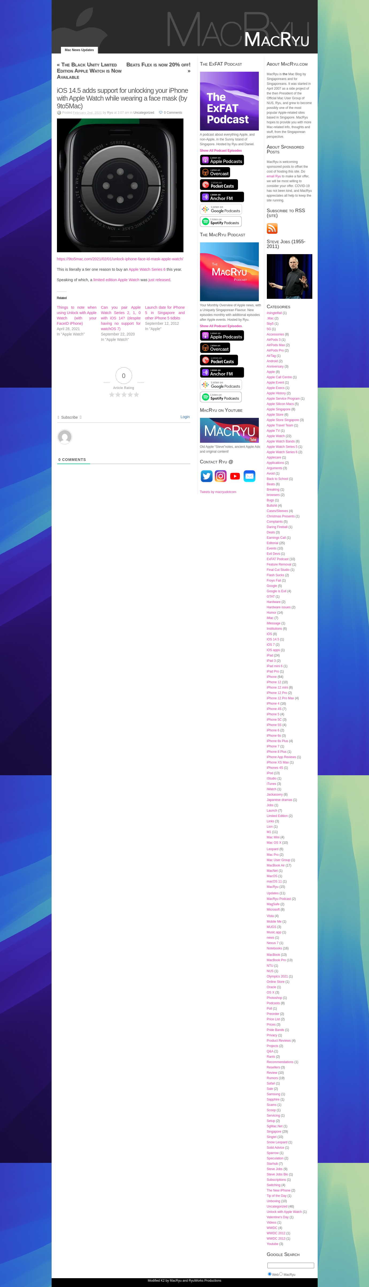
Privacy (272, 1035)
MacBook (273, 955)
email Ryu (274, 176)
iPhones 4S (275, 768)
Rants (271, 1057)
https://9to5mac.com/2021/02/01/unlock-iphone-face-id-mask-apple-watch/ (120, 259)
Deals (271, 532)
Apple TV (273, 431)
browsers (273, 495)
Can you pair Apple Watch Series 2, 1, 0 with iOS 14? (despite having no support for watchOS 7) (121, 318)
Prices (271, 1024)
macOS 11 (274, 881)
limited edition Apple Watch (116, 280)
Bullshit (272, 505)
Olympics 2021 (277, 976)
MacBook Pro (276, 960)
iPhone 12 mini (277, 687)
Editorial (272, 543)
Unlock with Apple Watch (284, 1212)
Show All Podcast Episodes (221, 150)
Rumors (272, 1078)
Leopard (273, 849)
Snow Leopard (277, 1142)
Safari (271, 1083)
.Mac (270, 318)
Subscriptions (276, 1180)
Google (272, 586)
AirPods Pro (275, 350)
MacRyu (273, 887)
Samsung (273, 1094)
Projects (272, 1046)
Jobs (270, 805)
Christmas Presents (281, 516)
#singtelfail (274, 313)
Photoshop (274, 998)
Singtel (272, 1137)
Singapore (274, 1131)
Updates (273, 893)
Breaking (273, 489)
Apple (271, 372)
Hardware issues (279, 607)
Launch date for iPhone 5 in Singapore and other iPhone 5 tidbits (165, 312)
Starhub (272, 1164)
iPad (270, 655)
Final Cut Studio (278, 570)
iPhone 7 (273, 746)
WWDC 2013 (276, 1238)
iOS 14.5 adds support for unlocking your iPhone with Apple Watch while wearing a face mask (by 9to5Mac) (122, 98)
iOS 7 (271, 645)
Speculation (275, 1158)
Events (272, 548)
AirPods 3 (274, 340)
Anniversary (275, 366)
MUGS (271, 927)
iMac (270, 618)
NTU (270, 966)
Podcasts (273, 1003)
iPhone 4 (273, 703)
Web (275, 1275)
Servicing (273, 1115)
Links (270, 821)
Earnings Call (276, 538)
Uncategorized (143, 112)
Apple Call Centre (279, 377)
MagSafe (273, 904)
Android (272, 361)
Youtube (273, 1244)
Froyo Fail (274, 580)
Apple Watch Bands (281, 441)
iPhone (272, 677)
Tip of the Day (277, 1196)
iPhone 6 (273, 730)
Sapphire (273, 1099)
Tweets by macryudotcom (218, 492)
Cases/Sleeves (277, 511)
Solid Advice (275, 1147)
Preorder (273, 1014)
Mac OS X (274, 843)
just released (159, 280)
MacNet (272, 871)
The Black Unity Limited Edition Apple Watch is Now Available (89, 71)
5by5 (270, 324)
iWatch (271, 789)
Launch (272, 810)
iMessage (273, 623)
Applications (275, 463)
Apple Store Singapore (283, 420)
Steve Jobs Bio (277, 1174)
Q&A (270, 1051)
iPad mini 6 (275, 666)
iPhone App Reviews (281, 757)
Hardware (274, 602)
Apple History (276, 393)
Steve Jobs (275, 1169)
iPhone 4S (274, 709)
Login (184, 417)
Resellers (273, 1067)
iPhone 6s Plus (277, 741)
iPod (270, 773)
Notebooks (274, 948)
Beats (271, 484)
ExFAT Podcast (278, 559)
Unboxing (273, 1201)
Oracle (271, 987)
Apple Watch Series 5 (282, 447)
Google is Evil (276, 591)
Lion (270, 826)
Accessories (275, 334)
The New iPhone (279, 1190)
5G (269, 329)
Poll (269, 1008)
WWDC (272, 1228)
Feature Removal (279, 564)
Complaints (275, 522)
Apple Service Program (283, 398)
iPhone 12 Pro (277, 693)
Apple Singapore (279, 409)
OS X (271, 992)
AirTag (271, 356)
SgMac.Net (275, 1126)
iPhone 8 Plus (277, 752)
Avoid (271, 473)
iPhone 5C (274, 719)
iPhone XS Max (278, 762)
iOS (269, 634)
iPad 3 (271, 661)
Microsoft (273, 909)
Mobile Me (274, 921)
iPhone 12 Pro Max (280, 698)
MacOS (272, 876)
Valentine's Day (278, 1217)
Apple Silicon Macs (280, 404)
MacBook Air (276, 865)
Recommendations (280, 1062)
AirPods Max (276, 345)
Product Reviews (279, 1040)
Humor (271, 612)
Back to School (277, 479)
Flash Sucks (275, 575)
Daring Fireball (277, 527)
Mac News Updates (79, 50)
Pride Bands (275, 1030)
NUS (270, 971)
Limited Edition (277, 816)
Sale (270, 1089)
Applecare (274, 457)
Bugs (270, 500)
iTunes (271, 784)
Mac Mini (273, 837)
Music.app (274, 932)
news (270, 938)
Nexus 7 (273, 943)
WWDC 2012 (276, 1233)
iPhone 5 (273, 714)
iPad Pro (273, 671)
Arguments (274, 468)
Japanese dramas (279, 800)
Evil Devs (273, 554)
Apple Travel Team (280, 425)
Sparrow (273, 1153)
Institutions (274, 629)
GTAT (271, 596)
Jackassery (275, 794)
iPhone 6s (274, 736)
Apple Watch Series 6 (147, 269)
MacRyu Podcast (279, 899)
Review (272, 1073)
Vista (270, 916)
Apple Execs (276, 388)
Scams (272, 1105)
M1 (269, 832)
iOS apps (273, 650)
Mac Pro (273, 855)
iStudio (272, 778)
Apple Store (275, 415)
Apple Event (275, 382)
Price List (273, 1019)
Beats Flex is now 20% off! (158, 64)
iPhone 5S (274, 725)
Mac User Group (278, 860)
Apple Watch (276, 436)
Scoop (271, 1110)
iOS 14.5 (273, 639)
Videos (271, 1222)
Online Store (276, 982)
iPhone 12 (274, 682)
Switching (273, 1185)
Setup (271, 1121)
